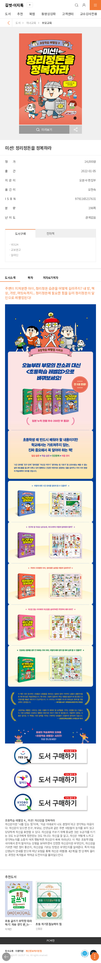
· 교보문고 (15, 250)
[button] (76, 5)
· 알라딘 (13, 255)
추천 (20, 14)
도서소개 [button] (10, 277)
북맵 (32, 14)
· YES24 (13, 244)
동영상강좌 (48, 14)
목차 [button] (30, 277)
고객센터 (68, 14)
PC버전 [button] (50, 940)
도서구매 (20, 233)
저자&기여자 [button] (50, 277)
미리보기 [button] (44, 129)
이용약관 (19, 950)
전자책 (50, 233)
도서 (8, 14)
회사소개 (9, 950)
